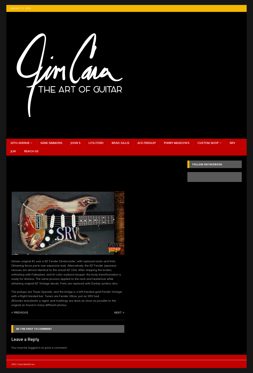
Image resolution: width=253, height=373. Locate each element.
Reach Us (31, 151)
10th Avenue (19, 143)
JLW (13, 151)
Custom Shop (208, 143)
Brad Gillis (120, 143)
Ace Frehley (146, 143)
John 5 (75, 143)
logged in (34, 347)
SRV (232, 143)
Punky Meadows (176, 143)
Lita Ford (96, 143)
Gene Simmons (51, 143)
